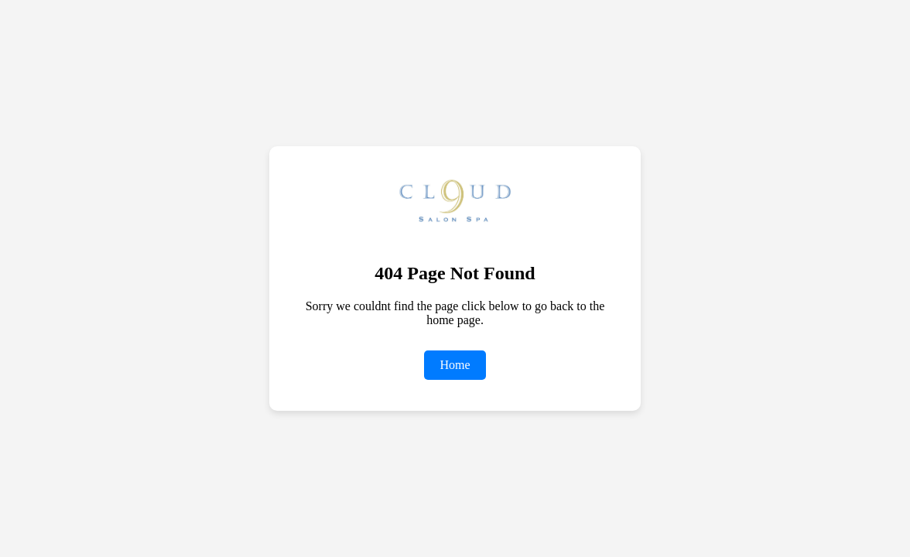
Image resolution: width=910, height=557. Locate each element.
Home (455, 364)
